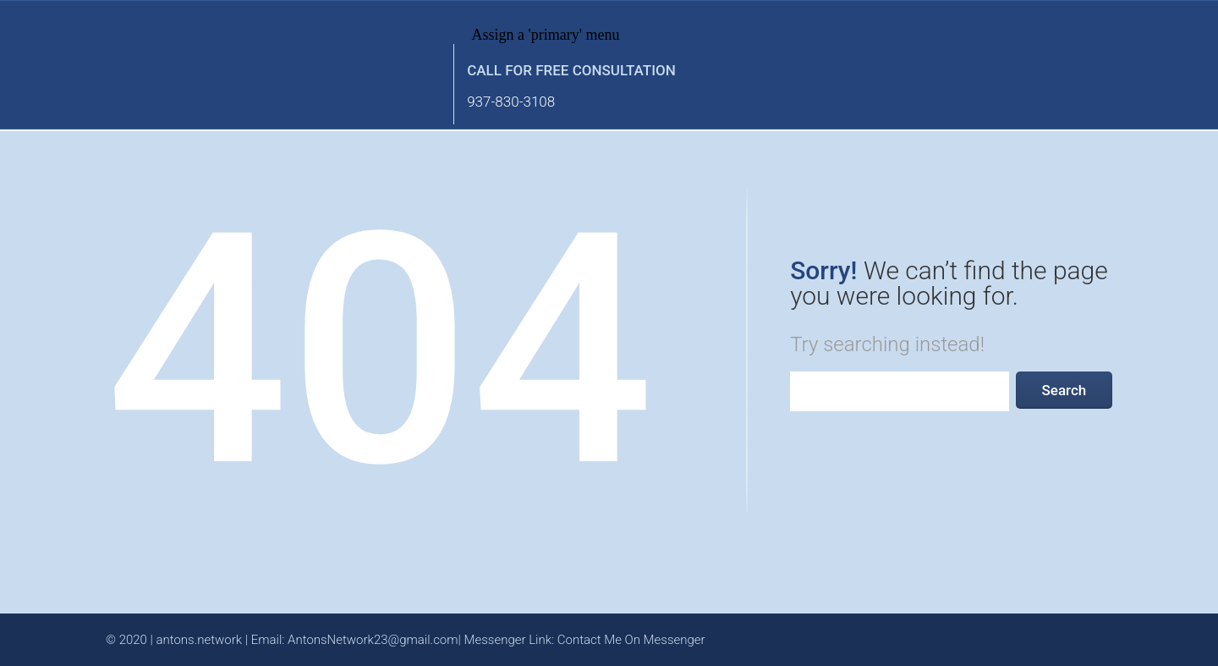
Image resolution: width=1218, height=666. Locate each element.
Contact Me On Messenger (631, 639)
